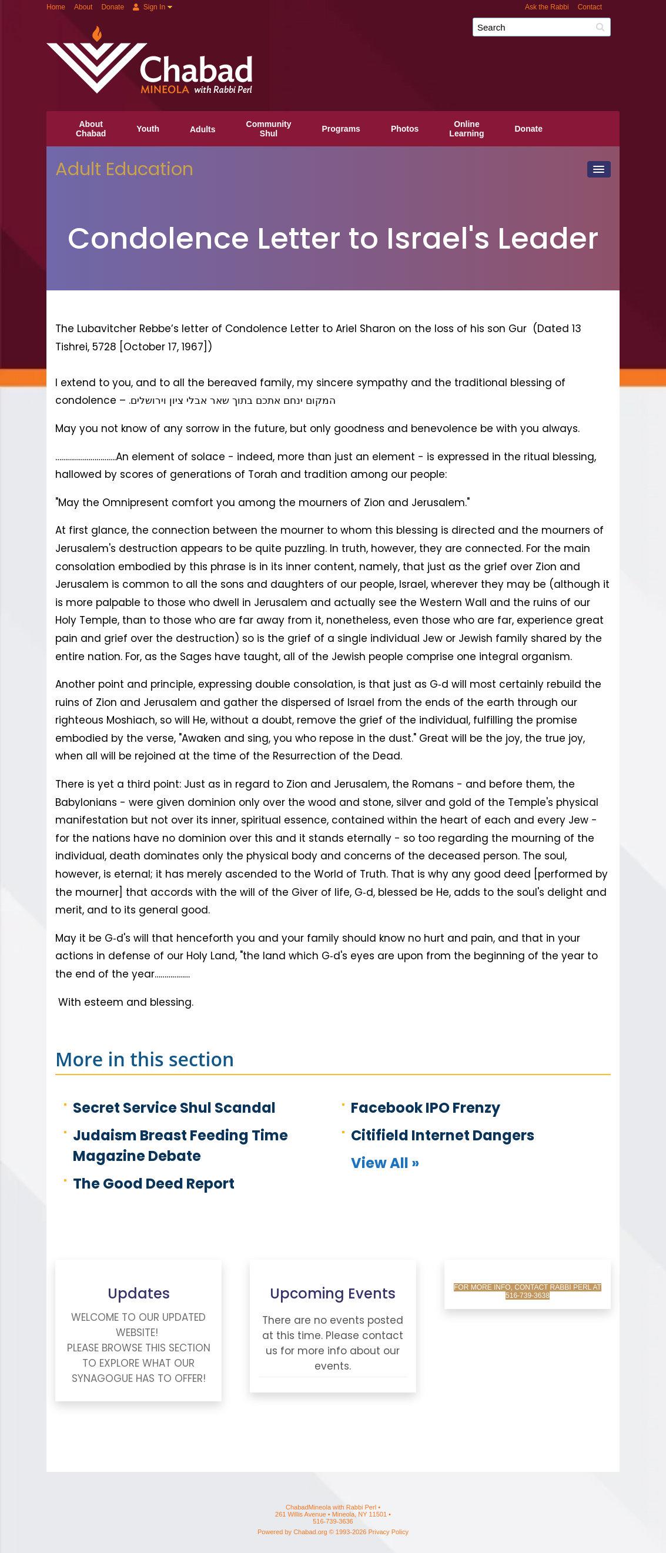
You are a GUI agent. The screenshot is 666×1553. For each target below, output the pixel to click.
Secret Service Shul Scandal (174, 1107)
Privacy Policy (389, 1531)
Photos (405, 128)
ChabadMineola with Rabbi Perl (337, 31)
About (83, 7)
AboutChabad (91, 128)
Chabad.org (310, 1531)
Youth (147, 128)
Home (55, 7)
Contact (590, 7)
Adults (203, 129)
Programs (341, 128)
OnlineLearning (466, 128)
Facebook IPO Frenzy (425, 1107)
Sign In (149, 7)
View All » (385, 1163)
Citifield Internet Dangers (442, 1135)
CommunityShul (269, 128)
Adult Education (124, 169)
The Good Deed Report (154, 1183)
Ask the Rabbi (547, 7)
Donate (112, 7)
